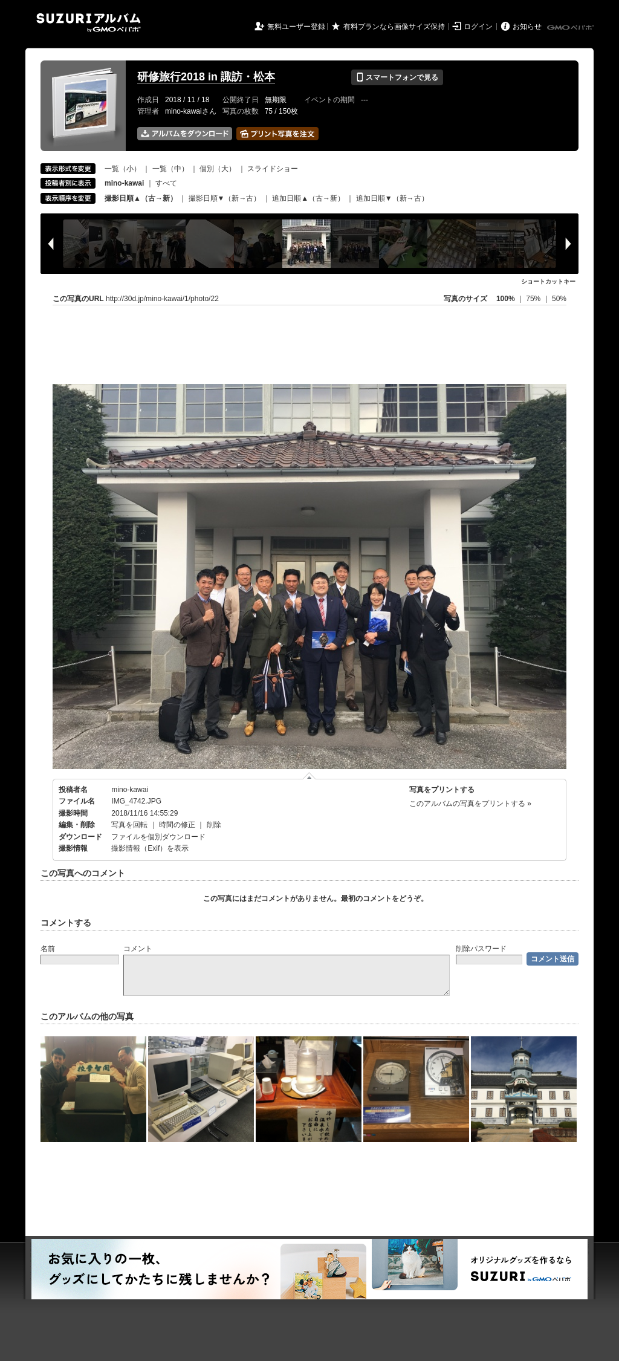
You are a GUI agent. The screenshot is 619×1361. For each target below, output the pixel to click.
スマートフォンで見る (397, 77)
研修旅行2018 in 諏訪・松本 (206, 77)
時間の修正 (177, 824)
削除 (214, 824)
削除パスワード (481, 948)
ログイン (478, 26)
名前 (48, 948)
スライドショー (272, 168)
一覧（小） (123, 168)
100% (505, 298)
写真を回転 (129, 824)
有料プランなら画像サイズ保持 (394, 26)
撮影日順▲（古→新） (141, 198)
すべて (166, 183)
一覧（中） (170, 168)
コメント (137, 948)
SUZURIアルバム (88, 23)
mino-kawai (129, 789)
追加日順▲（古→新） (308, 198)
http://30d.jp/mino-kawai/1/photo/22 (162, 298)
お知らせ (527, 26)
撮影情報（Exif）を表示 (150, 848)
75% (534, 298)
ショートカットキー (548, 281)
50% (559, 298)
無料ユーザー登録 (296, 26)
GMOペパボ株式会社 (571, 28)
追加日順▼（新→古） (392, 198)
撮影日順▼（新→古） (225, 198)
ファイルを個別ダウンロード (158, 837)
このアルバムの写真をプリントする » (470, 803)
